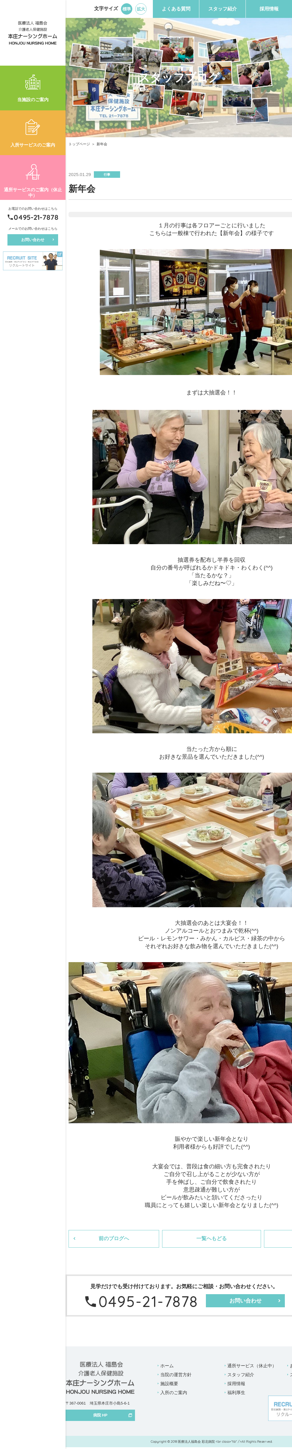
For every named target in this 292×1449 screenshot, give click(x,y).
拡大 (141, 9)
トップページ (79, 144)
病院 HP (100, 1416)
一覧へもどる (210, 1240)
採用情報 (269, 8)
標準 (126, 9)
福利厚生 (236, 1393)
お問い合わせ (32, 239)
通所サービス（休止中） (252, 1367)
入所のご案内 (173, 1393)
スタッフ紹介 (222, 8)
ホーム (167, 1367)
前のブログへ (114, 1240)
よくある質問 (176, 8)
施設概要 (169, 1385)
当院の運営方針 (176, 1376)
